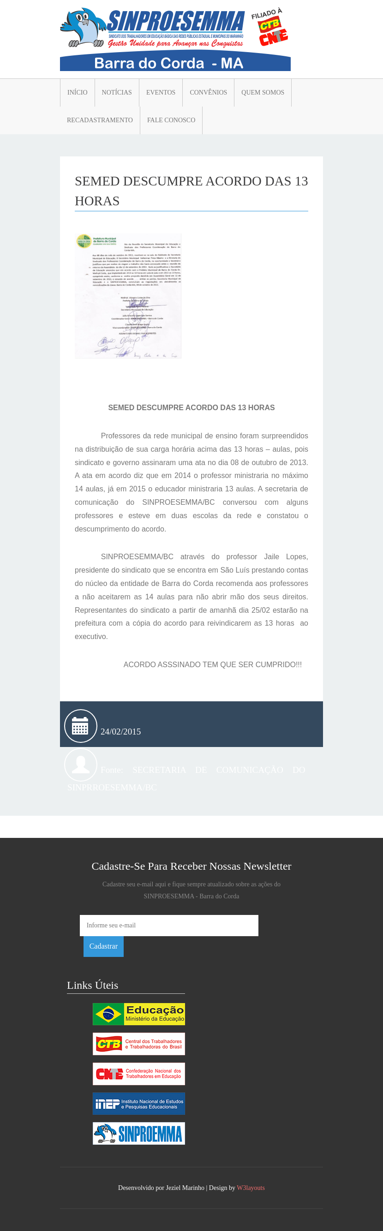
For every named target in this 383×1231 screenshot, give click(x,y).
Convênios (208, 92)
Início (77, 92)
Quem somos (262, 92)
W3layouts (251, 1187)
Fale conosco (171, 120)
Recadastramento (100, 120)
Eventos (161, 92)
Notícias (117, 92)
